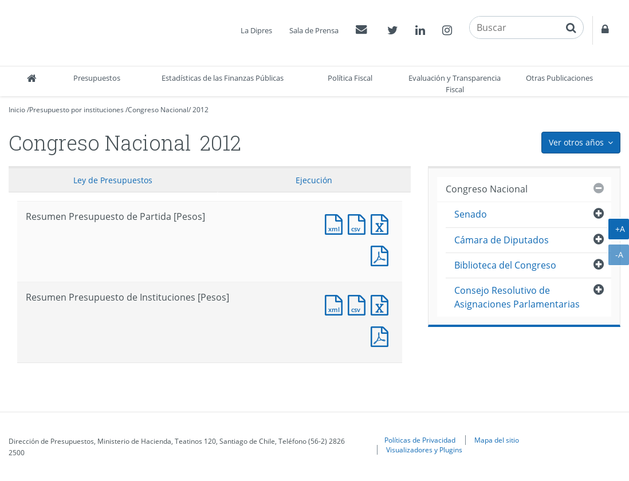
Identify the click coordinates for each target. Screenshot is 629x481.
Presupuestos (96, 78)
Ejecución (314, 180)
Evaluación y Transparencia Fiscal (454, 83)
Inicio (17, 110)
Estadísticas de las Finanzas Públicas (223, 78)
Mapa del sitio (496, 439)
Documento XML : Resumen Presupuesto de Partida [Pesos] (336, 223)
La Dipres (256, 30)
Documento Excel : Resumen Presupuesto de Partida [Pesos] (382, 223)
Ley (112, 180)
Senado (470, 214)
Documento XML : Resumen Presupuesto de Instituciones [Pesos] (336, 304)
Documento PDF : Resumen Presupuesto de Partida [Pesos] (382, 254)
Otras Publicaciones (559, 78)
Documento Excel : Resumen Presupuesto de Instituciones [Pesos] (382, 304)
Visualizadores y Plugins (424, 449)
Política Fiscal (350, 78)
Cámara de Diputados (501, 240)
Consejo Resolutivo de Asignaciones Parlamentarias (517, 297)
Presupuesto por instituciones (76, 110)
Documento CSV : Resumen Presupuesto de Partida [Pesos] (359, 223)
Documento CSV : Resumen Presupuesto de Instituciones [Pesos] (359, 304)
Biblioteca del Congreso (505, 265)
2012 (200, 110)
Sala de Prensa (314, 30)
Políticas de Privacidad (419, 439)
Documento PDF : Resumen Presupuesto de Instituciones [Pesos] (382, 335)
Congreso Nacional (158, 110)
